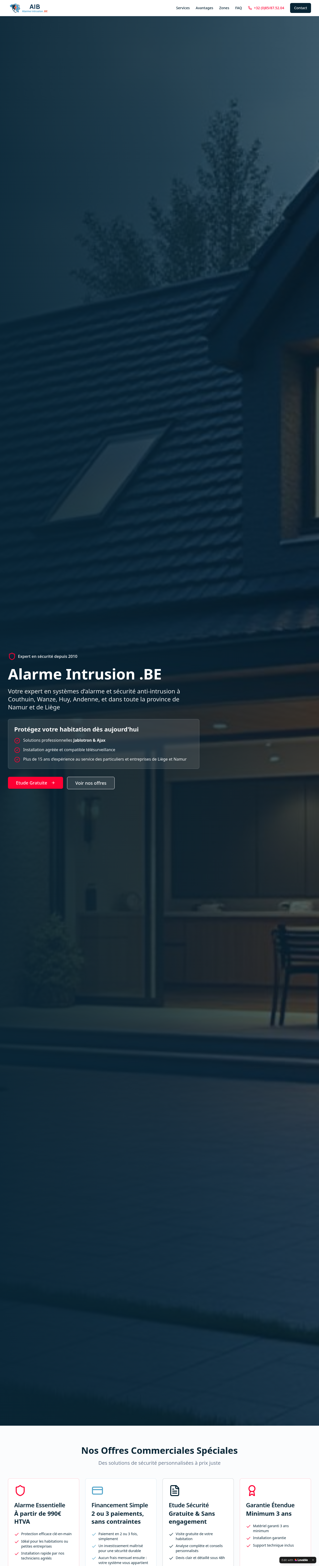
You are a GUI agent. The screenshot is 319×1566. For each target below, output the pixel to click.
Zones (224, 7)
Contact (300, 7)
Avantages (204, 7)
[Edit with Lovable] (295, 1560)
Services (183, 7)
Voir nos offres (90, 783)
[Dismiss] (313, 1560)
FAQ (238, 7)
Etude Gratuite (35, 783)
